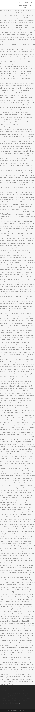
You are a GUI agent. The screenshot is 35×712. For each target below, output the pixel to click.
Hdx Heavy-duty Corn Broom (17, 698)
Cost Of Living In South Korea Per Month (14, 693)
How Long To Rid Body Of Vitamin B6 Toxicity (16, 691)
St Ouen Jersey (14, 703)
